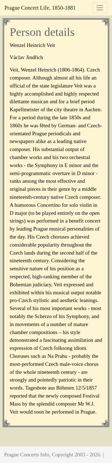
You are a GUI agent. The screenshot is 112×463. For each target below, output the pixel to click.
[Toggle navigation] (100, 7)
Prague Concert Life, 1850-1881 (40, 8)
